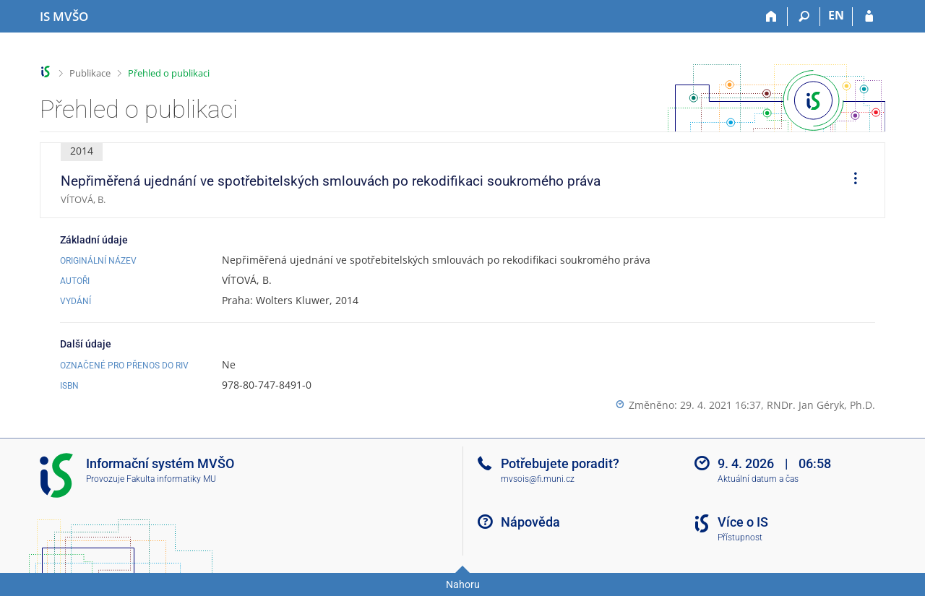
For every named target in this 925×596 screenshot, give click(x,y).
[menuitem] (850, 181)
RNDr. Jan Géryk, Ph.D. (821, 405)
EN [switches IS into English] (836, 15)
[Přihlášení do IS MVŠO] (869, 16)
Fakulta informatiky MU (171, 479)
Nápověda (530, 522)
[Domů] (771, 16)
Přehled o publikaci (169, 72)
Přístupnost (740, 537)
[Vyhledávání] (804, 16)
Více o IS (743, 522)
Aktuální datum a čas (758, 479)
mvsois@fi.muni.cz (538, 479)
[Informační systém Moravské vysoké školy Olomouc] (64, 16)
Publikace (90, 72)
